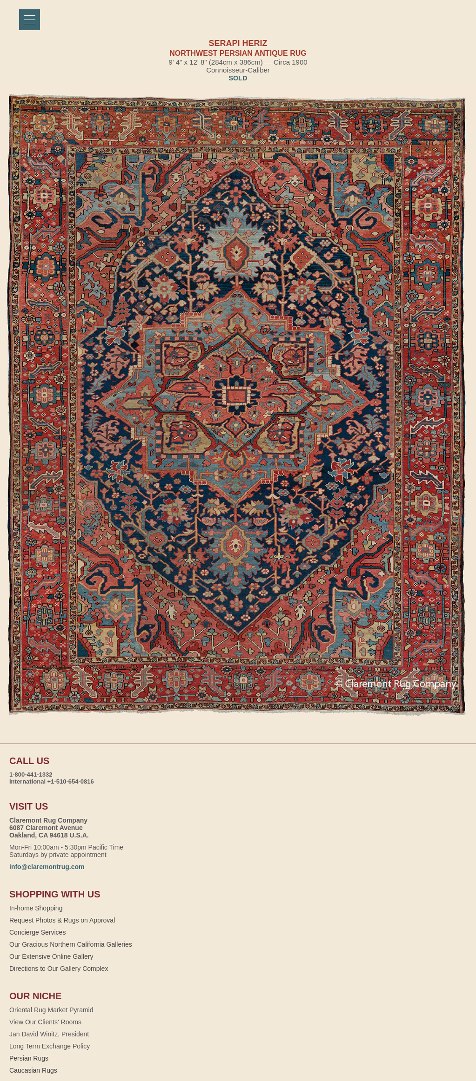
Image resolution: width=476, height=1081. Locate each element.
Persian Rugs (28, 1058)
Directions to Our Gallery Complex (58, 968)
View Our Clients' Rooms (45, 1022)
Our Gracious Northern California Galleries (70, 944)
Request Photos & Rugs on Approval (62, 920)
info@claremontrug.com (46, 866)
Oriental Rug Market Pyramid (51, 1010)
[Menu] (29, 19)
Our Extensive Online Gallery (51, 956)
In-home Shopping (35, 908)
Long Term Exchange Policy (49, 1046)
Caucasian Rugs (33, 1070)
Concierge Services (37, 932)
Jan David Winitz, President (49, 1034)
